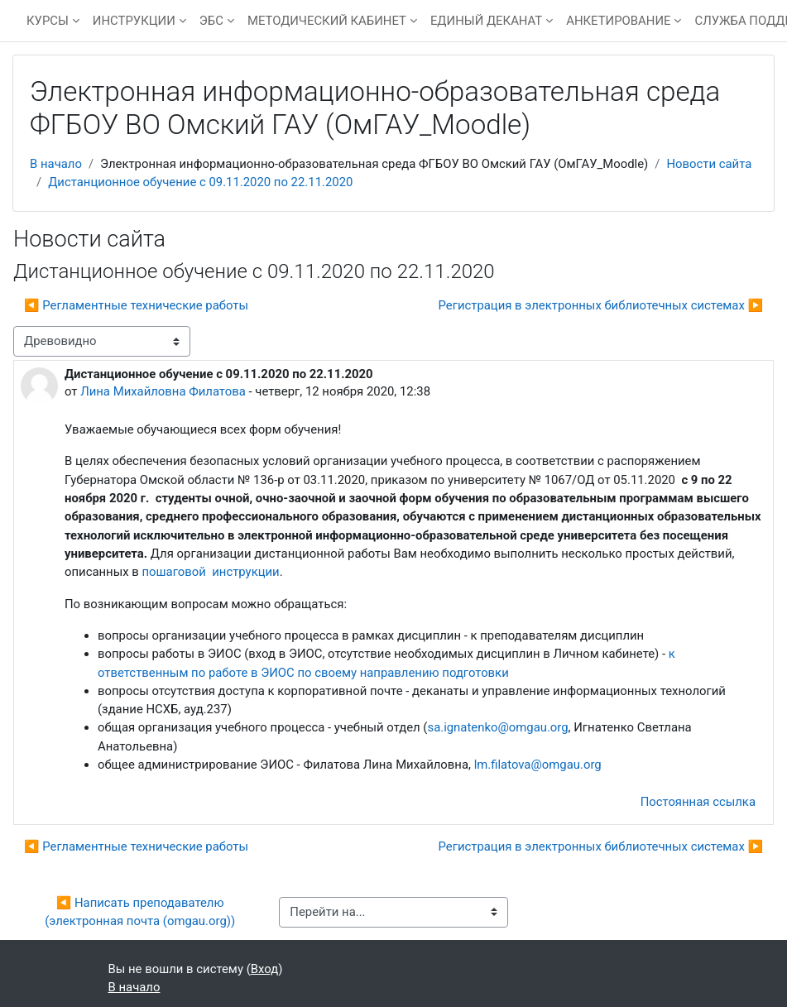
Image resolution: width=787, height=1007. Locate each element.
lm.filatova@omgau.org (538, 764)
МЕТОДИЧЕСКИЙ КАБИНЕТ (326, 20)
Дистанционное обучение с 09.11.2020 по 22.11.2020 (200, 182)
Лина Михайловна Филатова (163, 391)
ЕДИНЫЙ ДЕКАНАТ (486, 20)
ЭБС (211, 20)
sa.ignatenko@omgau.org (497, 727)
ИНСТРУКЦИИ (134, 20)
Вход (264, 968)
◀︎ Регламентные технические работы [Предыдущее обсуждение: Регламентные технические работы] (136, 305)
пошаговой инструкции (211, 571)
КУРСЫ (47, 20)
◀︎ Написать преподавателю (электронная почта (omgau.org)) (140, 911)
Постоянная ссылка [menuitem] (698, 801)
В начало (56, 163)
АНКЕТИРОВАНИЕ (618, 20)
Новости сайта (708, 163)
